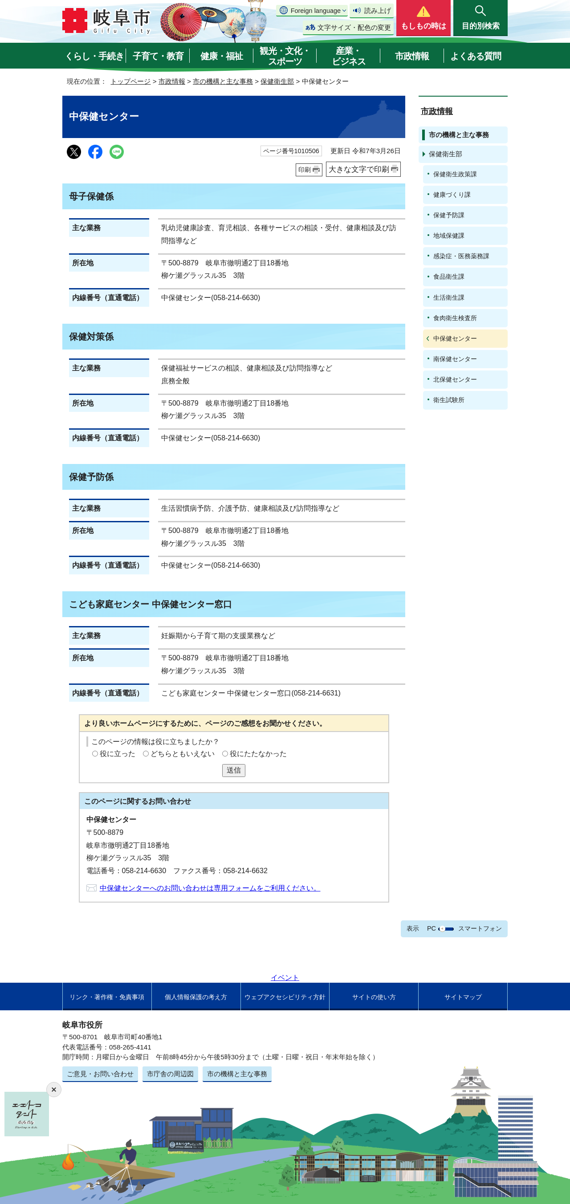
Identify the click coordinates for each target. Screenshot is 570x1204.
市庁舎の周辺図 (170, 1074)
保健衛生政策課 (455, 174)
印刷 (304, 169)
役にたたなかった (258, 753)
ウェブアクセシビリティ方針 (285, 997)
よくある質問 (475, 56)
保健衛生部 (277, 81)
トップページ (130, 81)
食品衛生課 (448, 276)
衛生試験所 (448, 399)
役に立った (117, 753)
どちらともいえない (183, 753)
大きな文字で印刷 (359, 169)
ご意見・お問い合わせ (100, 1074)
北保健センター (455, 379)
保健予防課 (448, 215)
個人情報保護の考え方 (196, 997)
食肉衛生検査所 (455, 317)
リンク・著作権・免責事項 (106, 997)
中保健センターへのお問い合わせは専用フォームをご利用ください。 (210, 888)
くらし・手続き (94, 56)
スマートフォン (480, 928)
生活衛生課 (448, 297)
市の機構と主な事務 (223, 81)
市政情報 (412, 56)
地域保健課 (448, 235)
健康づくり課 (452, 194)
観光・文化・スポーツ (285, 56)
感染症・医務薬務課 (461, 256)
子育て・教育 (158, 56)
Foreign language (316, 10)
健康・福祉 (221, 56)
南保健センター (455, 358)
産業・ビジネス (349, 56)
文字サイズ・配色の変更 (354, 27)
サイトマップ (463, 997)
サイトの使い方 (374, 997)
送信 (234, 770)
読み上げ (377, 10)
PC (431, 928)
